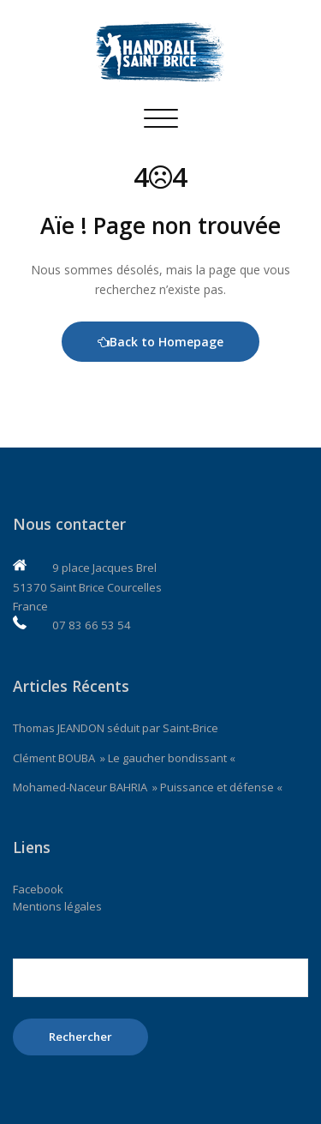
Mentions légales (57, 906)
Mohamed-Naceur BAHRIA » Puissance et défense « (149, 787)
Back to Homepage (160, 342)
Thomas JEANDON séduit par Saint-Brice (115, 728)
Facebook (38, 889)
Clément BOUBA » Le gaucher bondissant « (125, 758)
